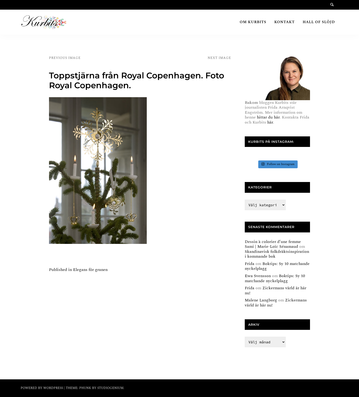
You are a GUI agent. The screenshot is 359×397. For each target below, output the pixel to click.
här (270, 122)
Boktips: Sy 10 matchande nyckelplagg (277, 266)
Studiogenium (110, 388)
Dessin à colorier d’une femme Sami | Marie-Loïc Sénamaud (273, 244)
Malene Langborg (261, 300)
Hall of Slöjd (319, 22)
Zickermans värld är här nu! (275, 290)
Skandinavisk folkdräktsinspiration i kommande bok (277, 254)
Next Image (219, 57)
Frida (249, 264)
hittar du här (268, 117)
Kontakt (284, 22)
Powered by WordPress (42, 388)
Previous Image (65, 57)
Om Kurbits (253, 22)
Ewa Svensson (258, 276)
